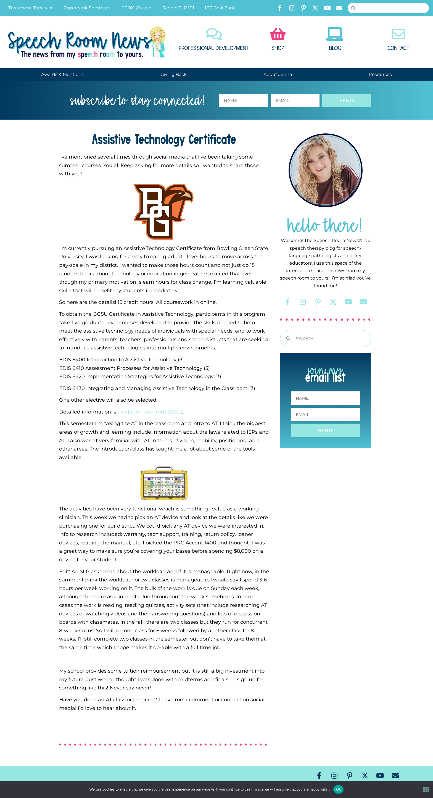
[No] (426, 789)
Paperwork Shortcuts (87, 7)
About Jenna (277, 74)
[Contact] (398, 34)
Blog (335, 48)
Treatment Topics (30, 8)
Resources (380, 74)
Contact (398, 48)
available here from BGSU (150, 412)
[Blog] (335, 34)
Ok (338, 789)
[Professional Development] (214, 34)
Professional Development (214, 48)
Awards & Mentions (62, 74)
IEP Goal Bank (220, 7)
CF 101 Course (136, 7)
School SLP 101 (178, 7)
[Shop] (278, 34)
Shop (277, 48)
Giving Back (173, 74)
